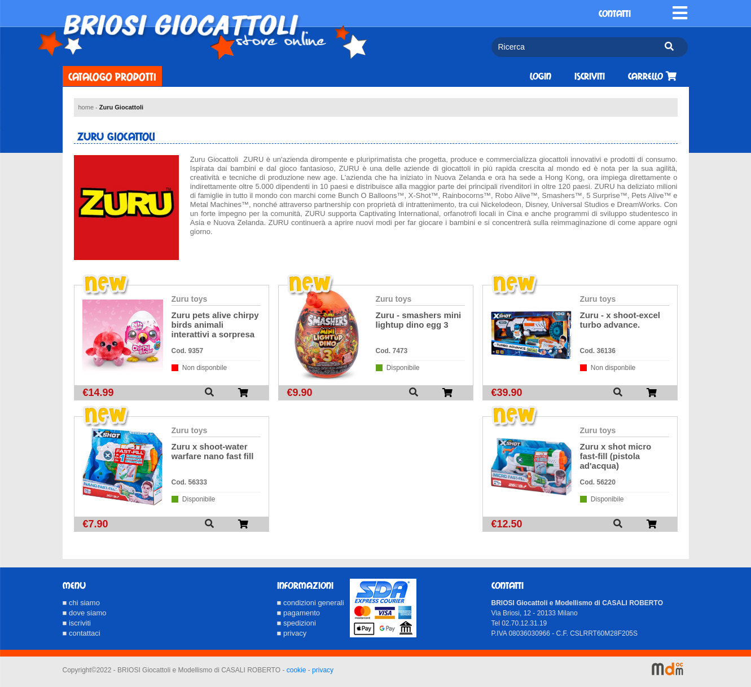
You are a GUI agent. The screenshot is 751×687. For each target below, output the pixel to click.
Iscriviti (589, 76)
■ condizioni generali (310, 602)
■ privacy (292, 633)
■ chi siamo (81, 602)
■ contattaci (81, 633)
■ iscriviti (77, 623)
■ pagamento (298, 613)
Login (540, 76)
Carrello (652, 76)
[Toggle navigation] (680, 13)
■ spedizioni (296, 623)
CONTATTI (615, 14)
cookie (296, 670)
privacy (322, 670)
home (86, 107)
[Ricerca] (573, 47)
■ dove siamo (85, 613)
